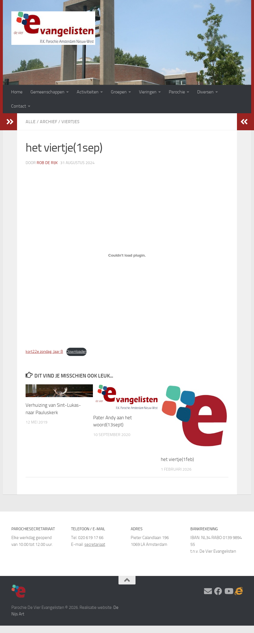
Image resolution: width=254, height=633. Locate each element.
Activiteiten (88, 92)
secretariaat (94, 544)
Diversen (205, 92)
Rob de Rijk (47, 162)
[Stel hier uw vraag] (208, 591)
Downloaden (76, 351)
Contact (18, 106)
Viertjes (70, 121)
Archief (48, 121)
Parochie (177, 92)
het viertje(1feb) (177, 459)
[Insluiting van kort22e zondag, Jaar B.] (127, 255)
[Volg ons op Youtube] (228, 591)
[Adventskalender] (239, 591)
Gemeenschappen (47, 92)
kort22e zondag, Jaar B (44, 351)
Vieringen (148, 92)
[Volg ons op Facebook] (218, 591)
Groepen (119, 92)
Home (16, 92)
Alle (31, 121)
